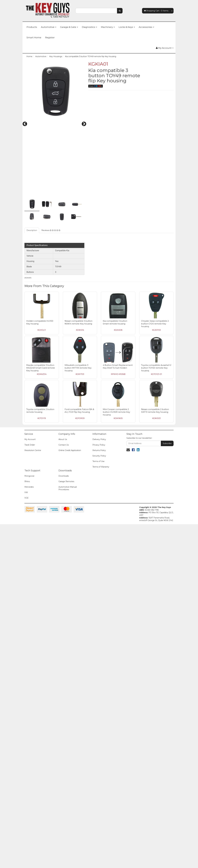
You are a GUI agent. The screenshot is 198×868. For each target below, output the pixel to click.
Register (50, 37)
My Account (30, 783)
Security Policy (99, 799)
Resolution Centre (32, 794)
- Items (156, 11)
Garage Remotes (66, 825)
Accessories (146, 27)
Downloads (63, 819)
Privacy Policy (98, 788)
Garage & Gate (69, 27)
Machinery (108, 27)
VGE (26, 841)
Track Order (29, 788)
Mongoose (29, 819)
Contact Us (63, 788)
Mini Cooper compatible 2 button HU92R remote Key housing (116, 756)
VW (26, 836)
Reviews (50, 574)
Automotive (48, 27)
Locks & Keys (127, 27)
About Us (62, 783)
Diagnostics (89, 27)
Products (32, 27)
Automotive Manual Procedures (67, 831)
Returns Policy (99, 794)
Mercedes (29, 830)
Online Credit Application (69, 794)
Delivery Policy (99, 783)
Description (32, 574)
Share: (95, 86)
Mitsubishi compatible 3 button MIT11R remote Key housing (78, 711)
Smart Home (34, 37)
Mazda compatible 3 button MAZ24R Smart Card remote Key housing (40, 711)
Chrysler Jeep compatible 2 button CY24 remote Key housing (155, 667)
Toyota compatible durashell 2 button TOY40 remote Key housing (156, 711)
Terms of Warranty (100, 810)
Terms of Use (98, 805)
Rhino (27, 825)
